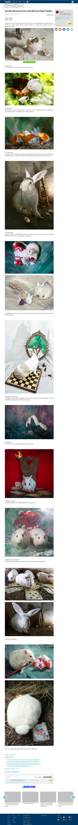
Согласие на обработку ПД (27, 824)
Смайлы (28, 820)
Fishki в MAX (29, 786)
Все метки (9, 824)
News (8, 815)
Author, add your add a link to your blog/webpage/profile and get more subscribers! (62, 18)
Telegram (66, 819)
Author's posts (58, 25)
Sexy (13, 815)
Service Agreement (26, 815)
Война (14, 820)
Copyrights (24, 820)
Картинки (14, 822)
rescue (18, 14)
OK (65, 817)
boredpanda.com (12, 755)
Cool (24, 1)
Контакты (24, 822)
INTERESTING (15, 1)
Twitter (60, 817)
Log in (36, 777)
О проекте (28, 822)
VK (60, 819)
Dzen (71, 819)
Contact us (43, 815)
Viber (71, 817)
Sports (9, 820)
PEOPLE (20, 1)
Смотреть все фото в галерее (29, 62)
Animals (9, 822)
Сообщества (14, 817)
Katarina (62, 12)
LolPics (9, 817)
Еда (18, 815)
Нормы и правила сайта (27, 817)
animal (8, 14)
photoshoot (13, 14)
